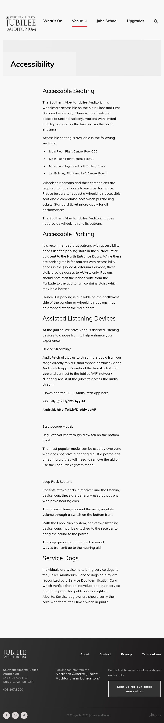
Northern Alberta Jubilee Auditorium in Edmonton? (78, 675)
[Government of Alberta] (154, 715)
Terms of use (151, 654)
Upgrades (135, 20)
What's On (52, 20)
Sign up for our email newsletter (134, 689)
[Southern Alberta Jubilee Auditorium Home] (21, 18)
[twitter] (24, 715)
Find (156, 21)
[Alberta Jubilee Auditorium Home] (14, 657)
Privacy (126, 654)
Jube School (107, 20)
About (84, 654)
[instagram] (15, 715)
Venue (77, 20)
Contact (105, 654)
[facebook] (6, 715)
